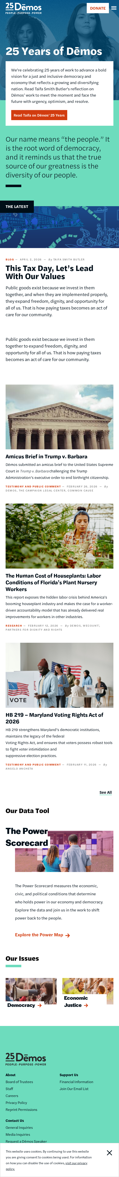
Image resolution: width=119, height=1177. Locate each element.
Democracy (21, 1004)
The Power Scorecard (27, 836)
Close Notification (106, 1160)
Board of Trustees (19, 1081)
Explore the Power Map (39, 934)
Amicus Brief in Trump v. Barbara (46, 456)
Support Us (69, 1074)
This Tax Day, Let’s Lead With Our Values (49, 271)
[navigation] (114, 8)
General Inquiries (19, 1127)
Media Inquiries (18, 1134)
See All (106, 792)
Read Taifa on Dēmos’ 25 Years (39, 115)
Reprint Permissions (21, 1109)
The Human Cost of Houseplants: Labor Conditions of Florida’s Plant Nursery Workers (53, 582)
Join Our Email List (74, 1088)
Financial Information (76, 1081)
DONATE (98, 8)
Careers (12, 1095)
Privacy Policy (16, 1102)
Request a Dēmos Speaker (26, 1141)
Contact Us (15, 1120)
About (10, 1074)
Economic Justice (76, 1001)
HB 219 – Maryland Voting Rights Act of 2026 (54, 718)
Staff (9, 1088)
